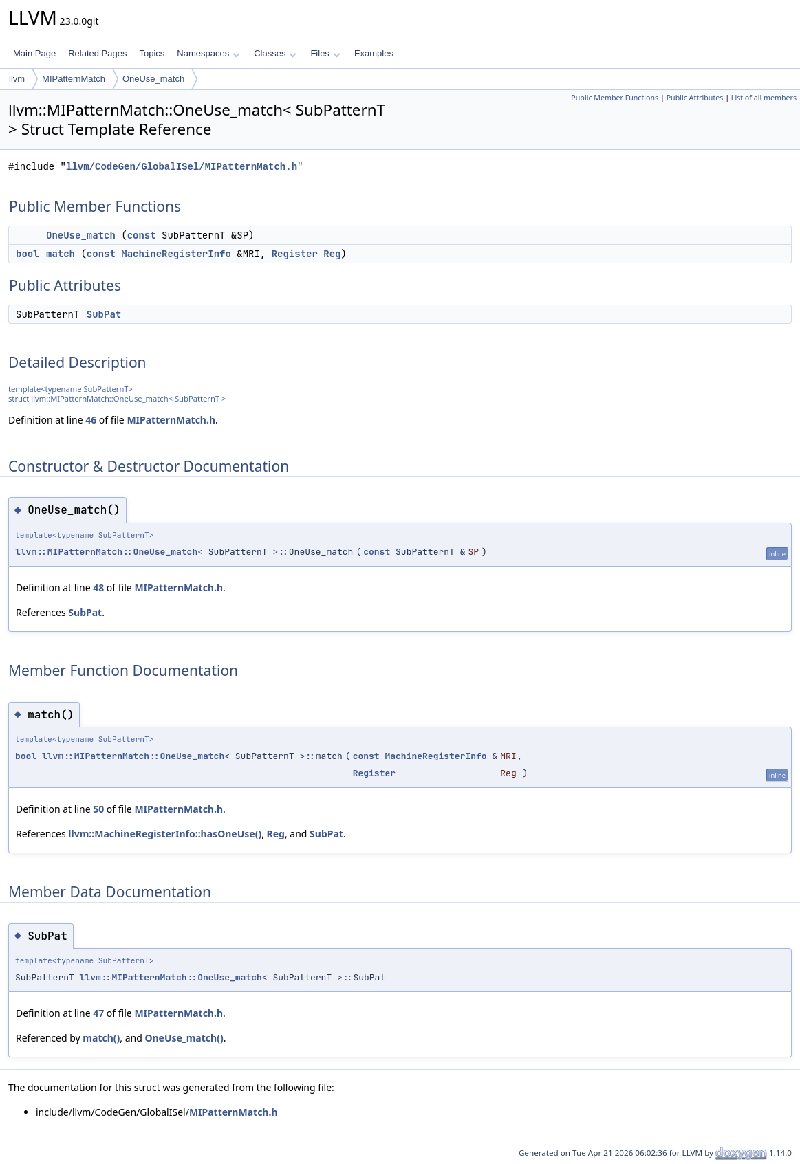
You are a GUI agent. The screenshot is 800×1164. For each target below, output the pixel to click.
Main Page (34, 53)
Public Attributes (695, 97)
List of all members (764, 97)
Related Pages (97, 53)
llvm (17, 79)
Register (295, 254)
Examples (373, 53)
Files (325, 53)
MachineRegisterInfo (176, 254)
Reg (331, 254)
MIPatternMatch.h (171, 419)
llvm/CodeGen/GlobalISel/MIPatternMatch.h (181, 166)
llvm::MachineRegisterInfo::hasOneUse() (164, 833)
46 (90, 419)
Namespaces (208, 53)
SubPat (104, 314)
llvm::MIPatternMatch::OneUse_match (106, 552)
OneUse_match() (183, 1037)
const (141, 235)
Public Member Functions (614, 97)
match (60, 254)
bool (27, 254)
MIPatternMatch (73, 79)
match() (101, 1037)
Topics (151, 53)
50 (98, 808)
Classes (275, 53)
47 (98, 1013)
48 (98, 587)
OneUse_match (153, 79)
